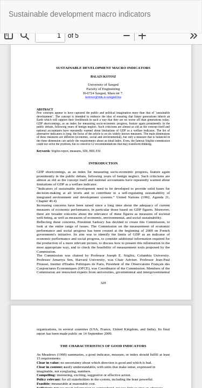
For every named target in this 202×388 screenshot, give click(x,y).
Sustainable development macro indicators (80, 14)
